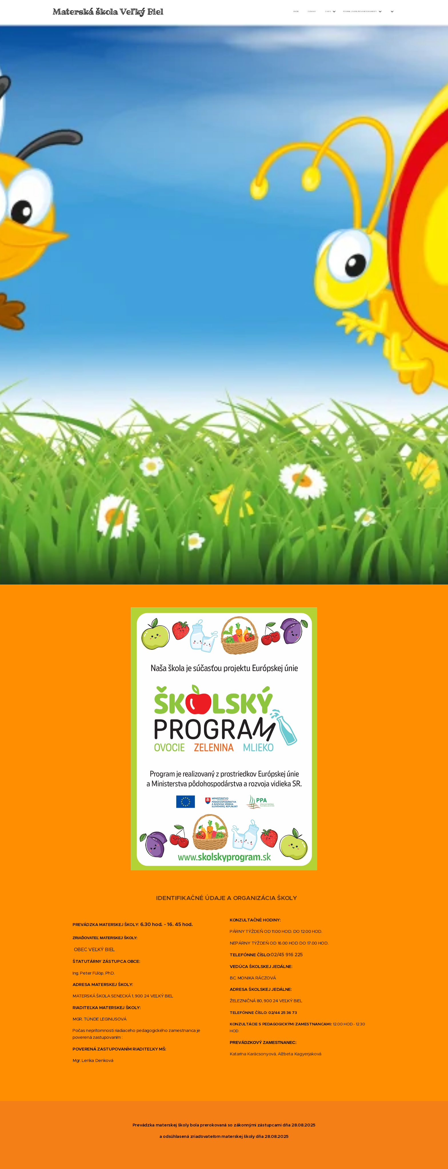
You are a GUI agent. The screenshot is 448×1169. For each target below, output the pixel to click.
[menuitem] (334, 12)
